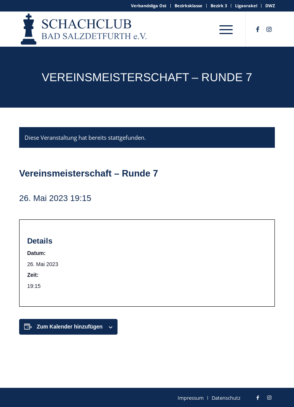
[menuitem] (149, 6)
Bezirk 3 (219, 5)
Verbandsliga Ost (149, 5)
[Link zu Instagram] (269, 29)
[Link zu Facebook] (257, 29)
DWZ (270, 5)
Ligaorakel (246, 5)
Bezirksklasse (189, 5)
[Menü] (226, 29)
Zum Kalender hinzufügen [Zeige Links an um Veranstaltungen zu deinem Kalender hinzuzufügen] (70, 327)
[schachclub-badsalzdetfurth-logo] (84, 29)
